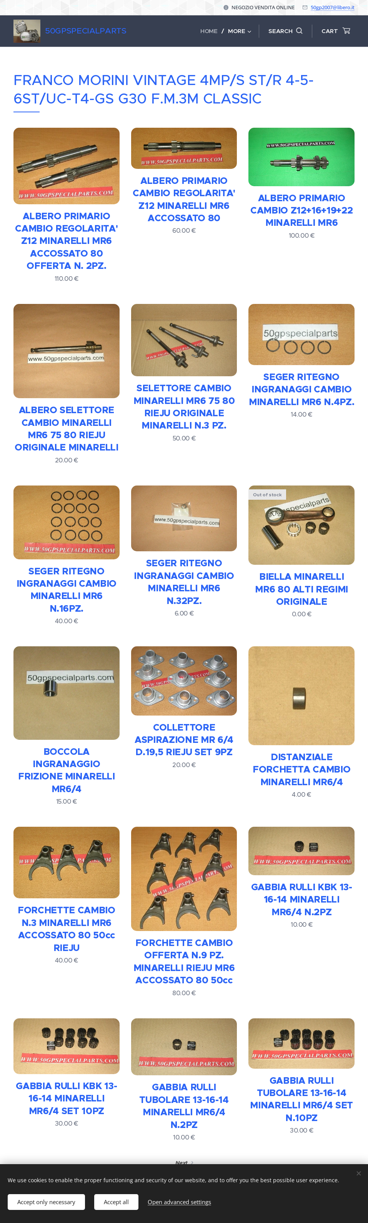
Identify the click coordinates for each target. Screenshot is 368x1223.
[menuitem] (211, 31)
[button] (285, 31)
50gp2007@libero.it (333, 7)
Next (181, 1163)
